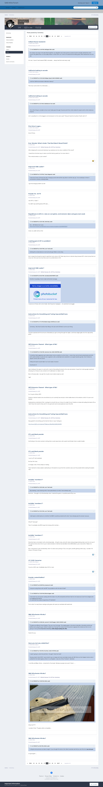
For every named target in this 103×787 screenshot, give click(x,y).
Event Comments (10, 61)
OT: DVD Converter (35, 560)
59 (49, 36)
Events (7, 59)
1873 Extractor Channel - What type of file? (42, 344)
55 (39, 36)
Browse (8, 7)
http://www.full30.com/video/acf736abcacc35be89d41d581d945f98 (45, 424)
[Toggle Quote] (30, 49)
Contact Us (56, 776)
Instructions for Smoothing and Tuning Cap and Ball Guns (48, 314)
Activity (13, 7)
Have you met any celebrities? (38, 643)
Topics (7, 49)
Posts (7, 52)
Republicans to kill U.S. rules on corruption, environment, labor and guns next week (56, 214)
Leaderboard (21, 7)
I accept (94, 784)
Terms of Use (24, 785)
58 (47, 36)
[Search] (79, 7)
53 (33, 36)
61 (55, 36)
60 (52, 36)
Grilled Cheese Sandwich (36, 42)
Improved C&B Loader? (36, 166)
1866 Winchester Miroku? (37, 614)
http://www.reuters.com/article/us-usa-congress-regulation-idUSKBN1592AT (48, 226)
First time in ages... (35, 126)
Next (58, 36)
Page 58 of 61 (68, 36)
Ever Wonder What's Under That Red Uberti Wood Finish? (48, 143)
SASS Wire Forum (11, 3)
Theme (41, 776)
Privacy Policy (48, 776)
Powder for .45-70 (34, 194)
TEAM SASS (32, 215)
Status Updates (9, 39)
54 (36, 36)
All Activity (8, 33)
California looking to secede (38, 70)
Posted (34, 45)
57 (44, 36)
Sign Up (95, 2)
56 (41, 36)
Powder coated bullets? (36, 577)
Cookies (62, 776)
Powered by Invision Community (51, 779)
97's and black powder (36, 434)
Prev (30, 36)
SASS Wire (32, 144)
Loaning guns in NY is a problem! (39, 241)
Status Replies (9, 42)
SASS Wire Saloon (34, 43)
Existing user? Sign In (84, 3)
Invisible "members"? (35, 479)
